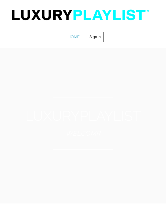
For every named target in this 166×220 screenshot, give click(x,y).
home (74, 37)
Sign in (95, 37)
